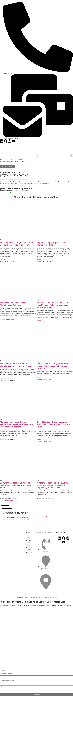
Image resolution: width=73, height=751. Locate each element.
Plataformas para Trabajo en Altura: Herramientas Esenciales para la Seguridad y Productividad (52, 485)
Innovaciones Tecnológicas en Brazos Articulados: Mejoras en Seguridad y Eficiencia (53, 365)
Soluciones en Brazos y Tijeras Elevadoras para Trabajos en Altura (15, 364)
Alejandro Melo (53, 597)
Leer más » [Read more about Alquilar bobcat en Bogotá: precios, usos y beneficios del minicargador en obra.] (2, 259)
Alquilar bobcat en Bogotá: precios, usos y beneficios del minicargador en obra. (18, 243)
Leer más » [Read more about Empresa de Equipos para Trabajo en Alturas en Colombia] (39, 259)
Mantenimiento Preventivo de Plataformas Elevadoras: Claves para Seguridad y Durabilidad (16, 424)
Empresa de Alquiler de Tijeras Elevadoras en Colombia (13, 303)
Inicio (28, 537)
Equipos (29, 540)
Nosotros (29, 539)
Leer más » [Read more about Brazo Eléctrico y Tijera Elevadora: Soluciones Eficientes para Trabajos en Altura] (39, 439)
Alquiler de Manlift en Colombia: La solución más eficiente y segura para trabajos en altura (52, 305)
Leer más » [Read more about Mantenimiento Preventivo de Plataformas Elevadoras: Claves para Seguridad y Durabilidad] (2, 438)
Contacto (29, 544)
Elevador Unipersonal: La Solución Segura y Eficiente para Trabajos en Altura (15, 485)
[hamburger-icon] (71, 155)
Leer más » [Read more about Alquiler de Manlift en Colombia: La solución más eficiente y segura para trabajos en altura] (39, 320)
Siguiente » (10, 500)
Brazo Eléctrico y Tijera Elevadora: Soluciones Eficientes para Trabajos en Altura (53, 424)
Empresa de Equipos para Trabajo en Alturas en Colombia (52, 243)
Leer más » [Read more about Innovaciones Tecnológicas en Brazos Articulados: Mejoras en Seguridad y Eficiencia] (39, 377)
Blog (28, 542)
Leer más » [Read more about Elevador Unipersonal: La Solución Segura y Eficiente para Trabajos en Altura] (2, 497)
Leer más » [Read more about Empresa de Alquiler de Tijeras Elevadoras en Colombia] (2, 318)
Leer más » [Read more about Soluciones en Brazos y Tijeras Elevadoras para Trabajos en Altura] (2, 378)
